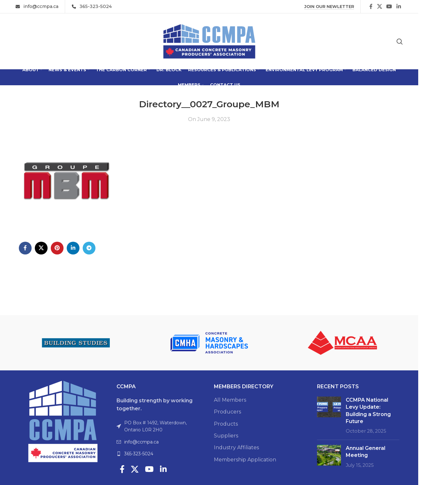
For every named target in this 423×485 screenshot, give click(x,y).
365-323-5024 (138, 454)
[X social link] (379, 6)
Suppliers (226, 436)
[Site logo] (209, 41)
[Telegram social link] (89, 248)
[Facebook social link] (371, 6)
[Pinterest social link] (57, 248)
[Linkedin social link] (398, 6)
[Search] (399, 41)
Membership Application (245, 460)
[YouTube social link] (389, 6)
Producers (227, 412)
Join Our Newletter (329, 6)
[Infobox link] (36, 6)
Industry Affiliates (236, 447)
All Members (230, 400)
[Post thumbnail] (329, 416)
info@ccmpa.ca (141, 442)
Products (226, 424)
